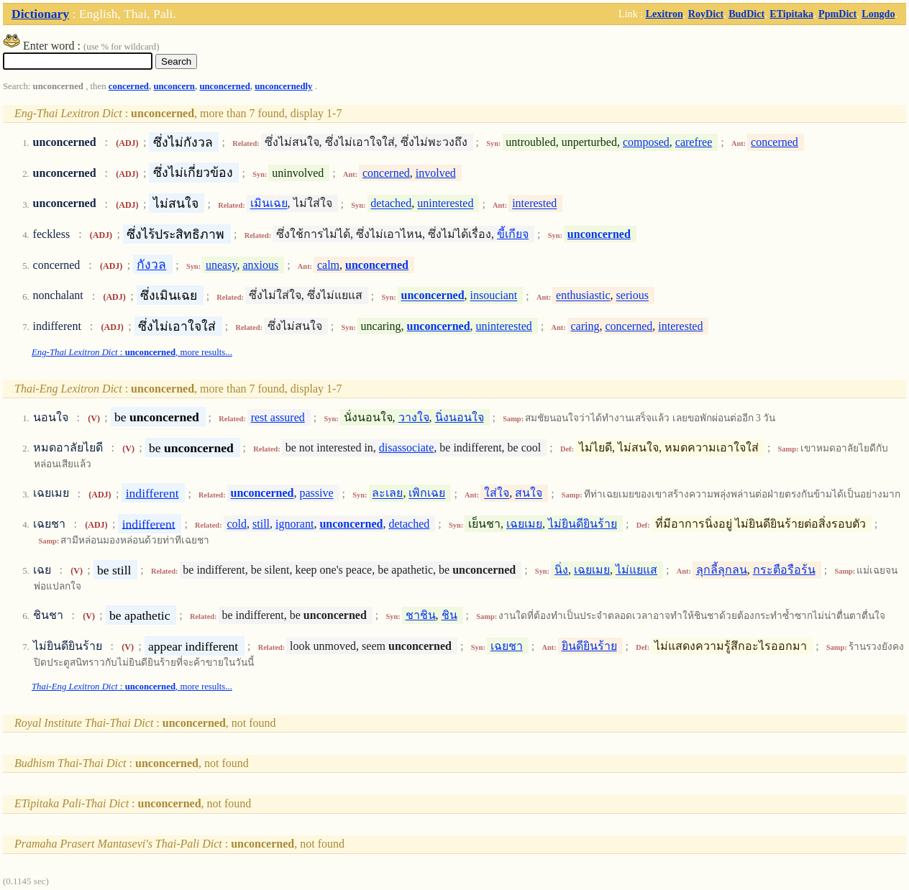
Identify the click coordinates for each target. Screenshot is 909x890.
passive (316, 493)
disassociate (406, 447)
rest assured (278, 417)
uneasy (221, 265)
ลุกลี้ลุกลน (721, 570)
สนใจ (528, 493)
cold (237, 524)
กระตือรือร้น (784, 570)
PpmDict (837, 13)
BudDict (746, 13)
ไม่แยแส (636, 570)
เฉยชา (506, 646)
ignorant (294, 524)
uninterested (445, 204)
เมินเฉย (269, 204)
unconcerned (224, 86)
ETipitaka (791, 13)
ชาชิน (421, 615)
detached (390, 204)
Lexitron (664, 13)
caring (585, 326)
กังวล (151, 264)
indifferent (152, 493)
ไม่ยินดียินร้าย (582, 524)
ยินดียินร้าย (589, 646)
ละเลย (387, 493)
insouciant (494, 296)
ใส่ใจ (496, 493)
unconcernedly (283, 86)
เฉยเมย (524, 524)
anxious (260, 265)
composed (646, 142)
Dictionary (40, 13)
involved (436, 173)
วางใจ (413, 417)
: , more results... (132, 352)
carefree (694, 142)
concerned (129, 86)
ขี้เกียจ (513, 234)
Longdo (878, 13)
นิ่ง (561, 570)
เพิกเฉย (426, 493)
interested (534, 204)
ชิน (449, 615)
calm (328, 265)
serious (632, 296)
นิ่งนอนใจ (459, 417)
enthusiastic (583, 296)
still (261, 524)
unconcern (174, 86)
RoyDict (705, 13)
